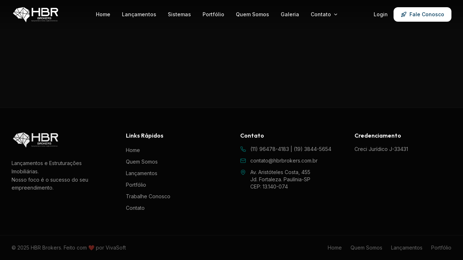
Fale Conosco (422, 14)
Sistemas (179, 14)
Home (103, 14)
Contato (324, 14)
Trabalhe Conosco (148, 196)
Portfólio (213, 14)
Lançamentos (139, 14)
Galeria (290, 14)
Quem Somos (252, 14)
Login (381, 14)
